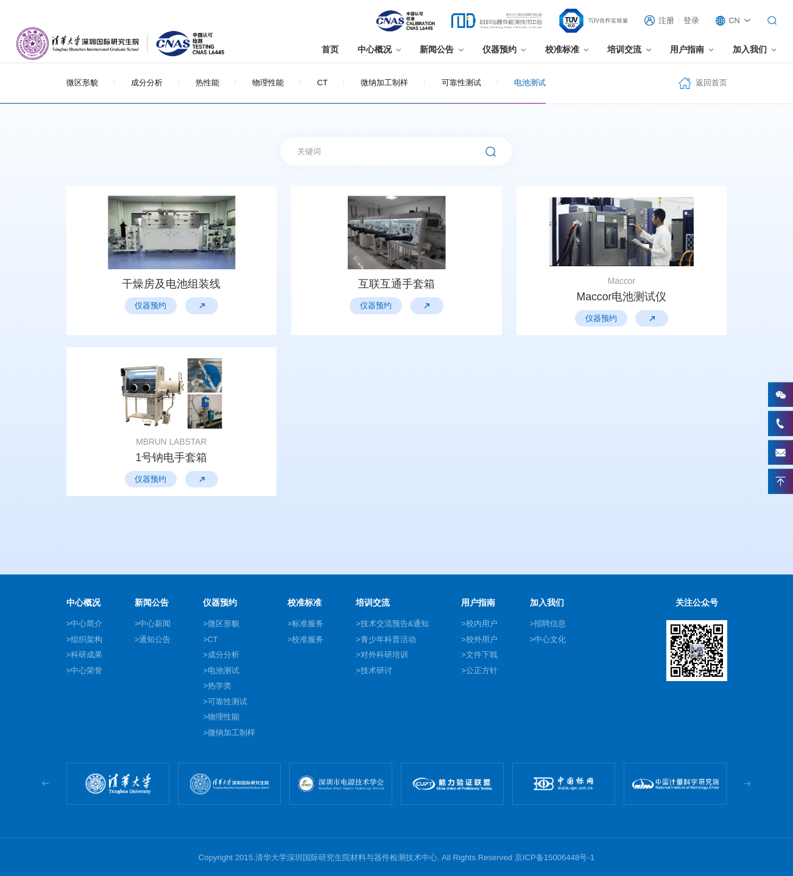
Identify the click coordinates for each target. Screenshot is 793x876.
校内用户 (482, 624)
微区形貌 (82, 82)
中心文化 (550, 639)
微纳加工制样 (384, 82)
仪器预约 (499, 49)
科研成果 (86, 655)
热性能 (207, 82)
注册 (666, 20)
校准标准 (562, 49)
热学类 (219, 686)
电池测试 (530, 82)
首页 (330, 49)
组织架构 (86, 639)
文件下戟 (482, 655)
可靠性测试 (461, 82)
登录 (691, 20)
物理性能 (268, 82)
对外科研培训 (384, 655)
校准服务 (307, 639)
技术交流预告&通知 (395, 624)
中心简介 (86, 624)
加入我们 (750, 49)
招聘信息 (550, 624)
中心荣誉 (86, 670)
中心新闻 (155, 624)
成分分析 (147, 82)
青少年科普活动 (388, 639)
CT (322, 82)
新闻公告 (437, 49)
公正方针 (482, 670)
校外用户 (482, 639)
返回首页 (711, 82)
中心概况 (375, 49)
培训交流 (624, 49)
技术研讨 (376, 670)
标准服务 (307, 624)
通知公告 (155, 639)
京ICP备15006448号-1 (554, 857)
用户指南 (687, 49)
